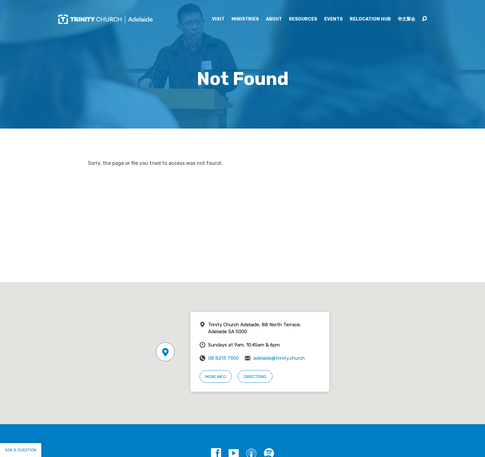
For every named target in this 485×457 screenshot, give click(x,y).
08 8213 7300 (223, 358)
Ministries (245, 19)
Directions (255, 376)
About (274, 19)
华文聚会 (406, 19)
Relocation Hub (370, 19)
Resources (303, 19)
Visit (218, 19)
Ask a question (20, 450)
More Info (215, 376)
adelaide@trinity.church (279, 358)
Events (333, 19)
